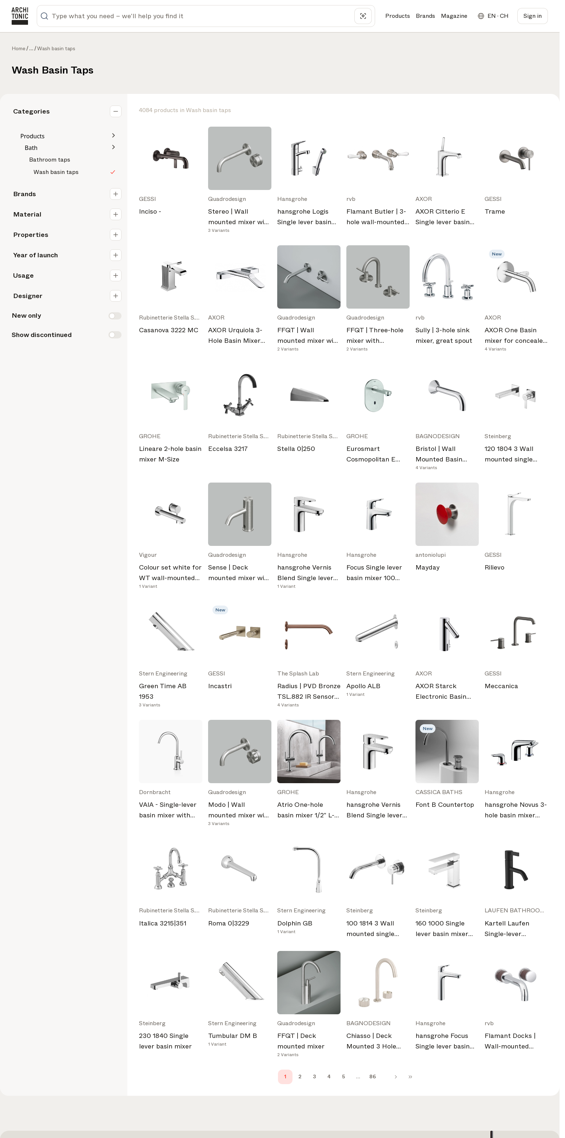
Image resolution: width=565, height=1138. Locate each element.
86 (372, 1076)
